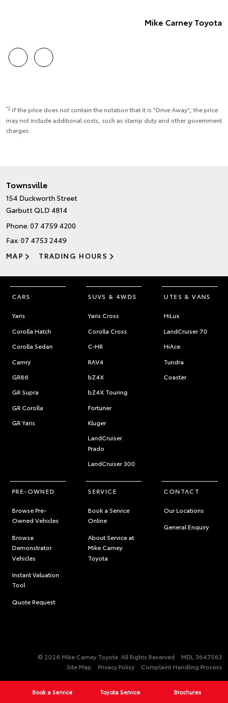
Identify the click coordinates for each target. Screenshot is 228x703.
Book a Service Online (109, 515)
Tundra (174, 361)
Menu (216, 57)
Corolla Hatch (31, 331)
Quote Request (33, 601)
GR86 (20, 376)
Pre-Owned (33, 491)
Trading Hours (73, 256)
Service (102, 491)
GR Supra (25, 391)
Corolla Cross (107, 331)
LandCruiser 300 (111, 463)
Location (43, 55)
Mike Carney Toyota (183, 22)
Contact (181, 491)
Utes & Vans (187, 296)
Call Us (18, 55)
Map (14, 256)
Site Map (79, 666)
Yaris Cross (103, 315)
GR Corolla (27, 407)
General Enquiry (186, 526)
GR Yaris (23, 422)
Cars (21, 296)
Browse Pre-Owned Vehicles (35, 515)
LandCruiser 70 (185, 331)
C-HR (95, 346)
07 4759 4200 (53, 225)
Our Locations (184, 510)
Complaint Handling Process (181, 666)
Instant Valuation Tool (35, 579)
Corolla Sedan (32, 346)
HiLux (171, 315)
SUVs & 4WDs (112, 296)
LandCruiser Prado (105, 442)
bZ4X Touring (108, 391)
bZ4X (96, 376)
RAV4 (95, 361)
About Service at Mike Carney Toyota (111, 547)
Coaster (175, 376)
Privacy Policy (116, 666)
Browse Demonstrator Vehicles (32, 547)
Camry (21, 361)
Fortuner (99, 407)
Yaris (18, 315)
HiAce (172, 346)
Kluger (97, 422)
